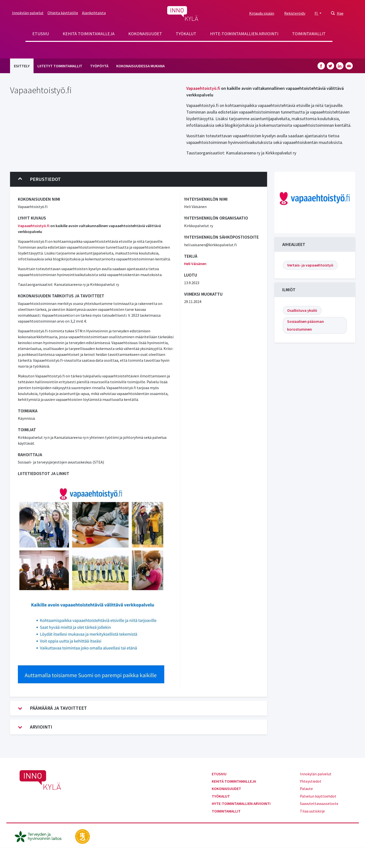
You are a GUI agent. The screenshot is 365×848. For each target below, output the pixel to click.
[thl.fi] (40, 836)
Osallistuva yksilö (302, 310)
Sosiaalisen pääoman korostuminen (305, 325)
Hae (340, 13)
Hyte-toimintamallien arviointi (244, 33)
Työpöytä (99, 65)
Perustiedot (39, 179)
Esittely (22, 65)
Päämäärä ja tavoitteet (52, 708)
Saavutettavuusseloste (319, 803)
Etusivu (40, 33)
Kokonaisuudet (145, 33)
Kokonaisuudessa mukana (140, 65)
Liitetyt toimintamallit (59, 65)
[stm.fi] (82, 836)
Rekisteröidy (294, 13)
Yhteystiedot (310, 781)
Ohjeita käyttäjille (62, 12)
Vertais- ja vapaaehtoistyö (310, 265)
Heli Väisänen (195, 263)
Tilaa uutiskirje (312, 811)
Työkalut (186, 33)
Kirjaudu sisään (261, 13)
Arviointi (35, 727)
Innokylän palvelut (28, 12)
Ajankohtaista (94, 12)
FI (316, 13)
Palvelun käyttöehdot (318, 796)
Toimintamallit (309, 33)
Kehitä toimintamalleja (89, 33)
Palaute (306, 788)
